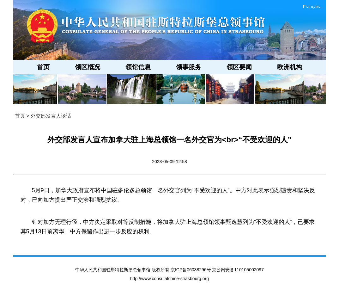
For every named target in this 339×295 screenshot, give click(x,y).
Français (311, 6)
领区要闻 (239, 67)
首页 (43, 67)
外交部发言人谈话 (51, 116)
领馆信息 (138, 67)
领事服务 (188, 67)
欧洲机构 (289, 67)
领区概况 (87, 67)
